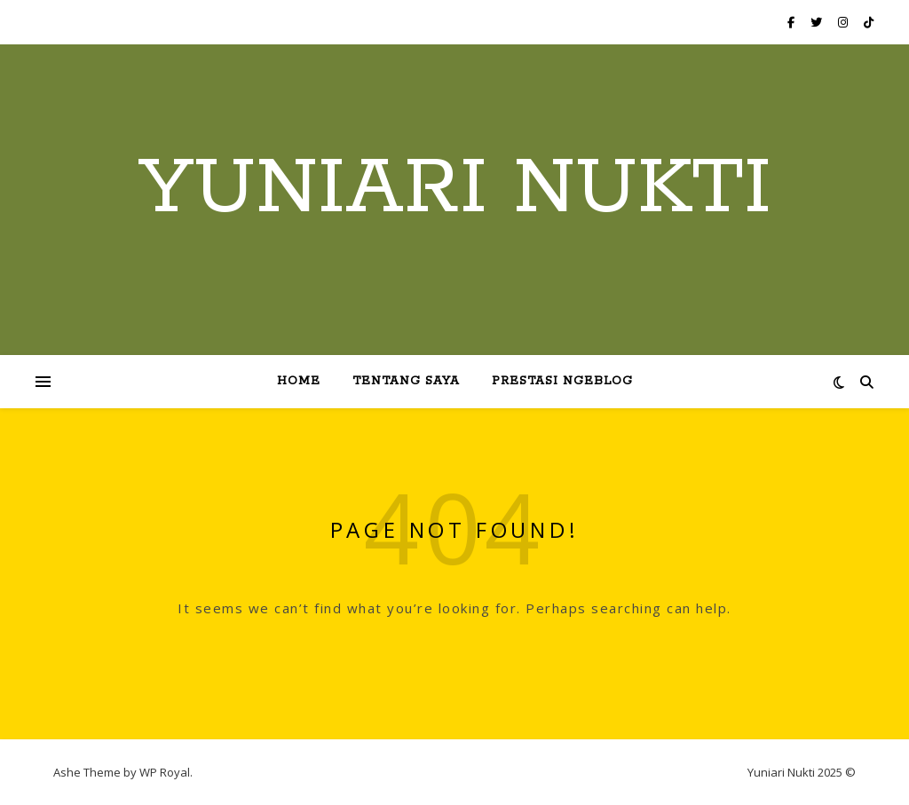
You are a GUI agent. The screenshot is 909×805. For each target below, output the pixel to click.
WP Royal (164, 772)
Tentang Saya (406, 381)
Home (298, 381)
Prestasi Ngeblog (562, 381)
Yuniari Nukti (454, 189)
